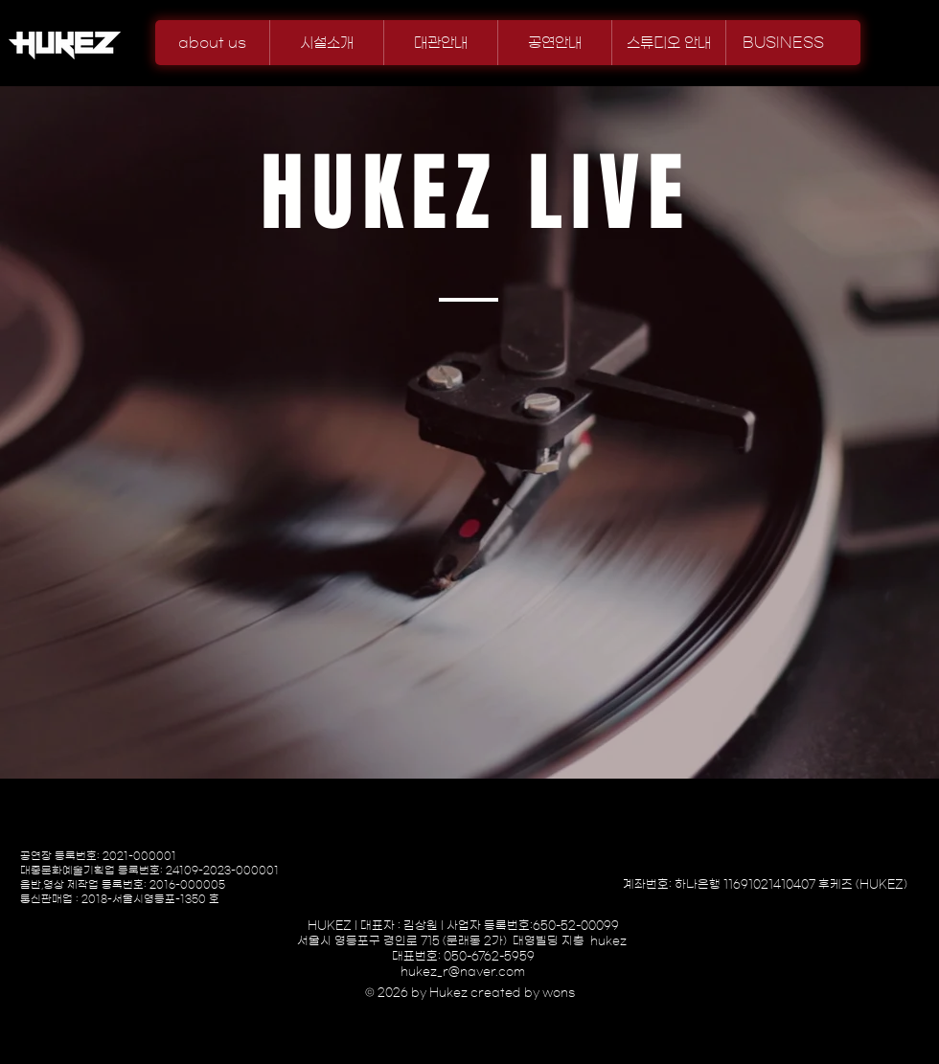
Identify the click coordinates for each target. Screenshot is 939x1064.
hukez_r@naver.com (463, 971)
